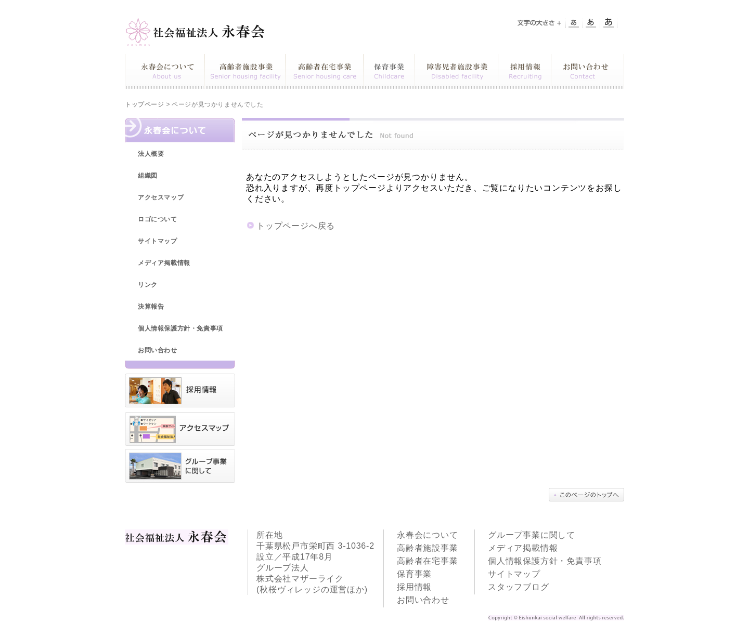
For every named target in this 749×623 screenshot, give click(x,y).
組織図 (148, 175)
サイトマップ (157, 241)
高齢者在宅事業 (427, 560)
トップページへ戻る (295, 225)
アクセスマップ (161, 197)
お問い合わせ (157, 350)
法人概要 (151, 153)
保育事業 (414, 573)
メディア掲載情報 (164, 263)
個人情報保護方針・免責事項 (180, 328)
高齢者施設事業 (427, 548)
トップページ (144, 104)
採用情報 (414, 586)
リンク (148, 284)
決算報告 (151, 306)
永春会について (427, 535)
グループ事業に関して (531, 535)
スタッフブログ (518, 586)
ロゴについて (157, 219)
